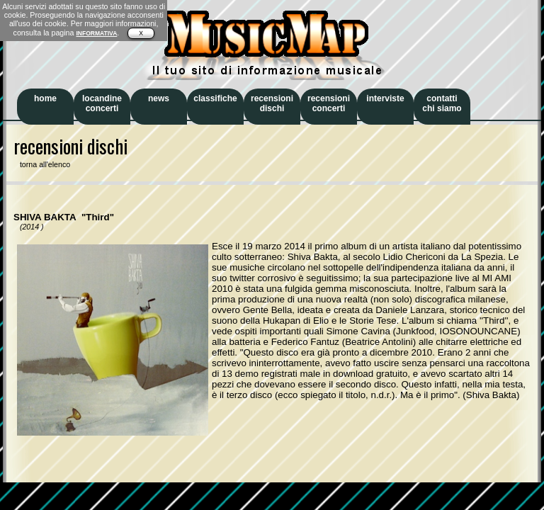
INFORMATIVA (96, 33)
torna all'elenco (41, 164)
